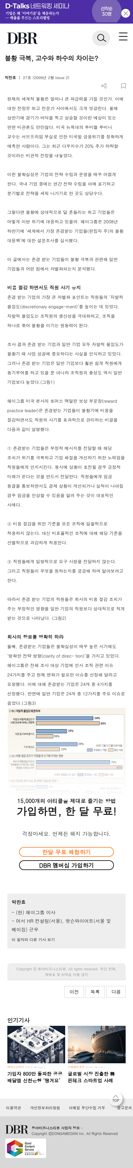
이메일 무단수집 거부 (87, 1107)
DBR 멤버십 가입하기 (66, 865)
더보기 (104, 86)
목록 (95, 991)
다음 (116, 991)
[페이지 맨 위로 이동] (117, 1100)
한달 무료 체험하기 (66, 852)
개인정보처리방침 (45, 1107)
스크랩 (123, 86)
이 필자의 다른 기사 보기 (33, 939)
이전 (74, 991)
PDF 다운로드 (114, 86)
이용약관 (13, 1107)
